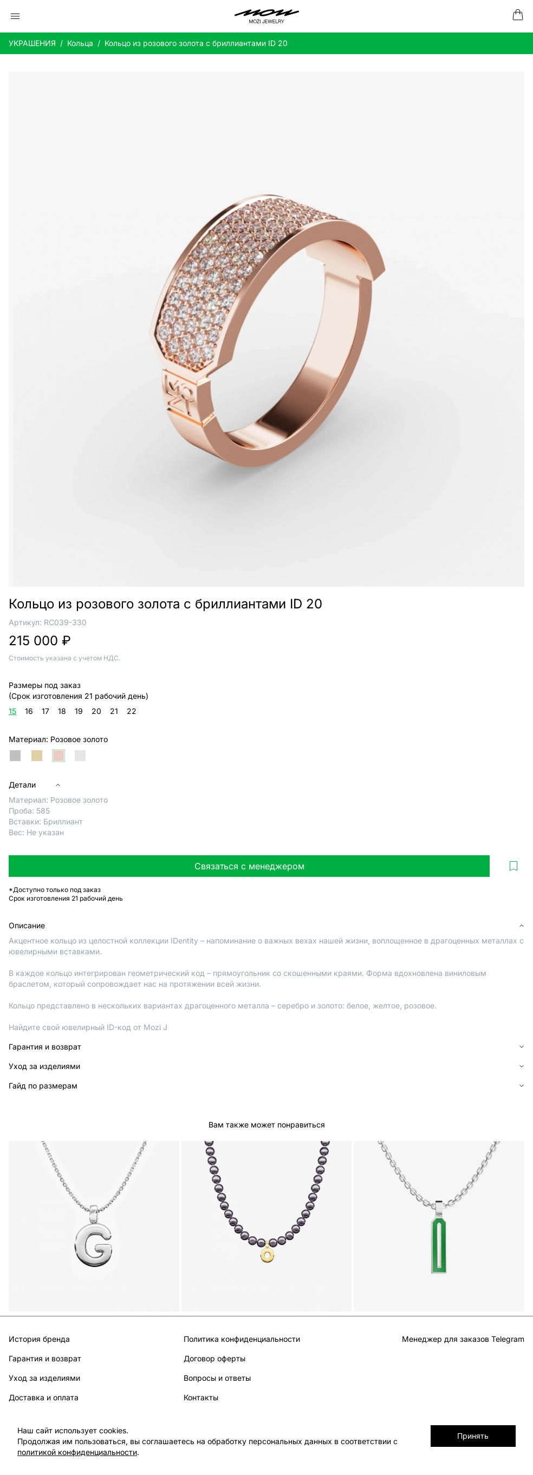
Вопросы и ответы (217, 1377)
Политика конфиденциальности (242, 1338)
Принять (473, 1435)
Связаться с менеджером (249, 866)
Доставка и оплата (44, 1397)
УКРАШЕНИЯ (32, 43)
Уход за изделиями (44, 1377)
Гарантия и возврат (45, 1358)
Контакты (201, 1397)
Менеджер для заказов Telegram (463, 1338)
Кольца (80, 43)
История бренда (39, 1338)
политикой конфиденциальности (77, 1452)
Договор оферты (214, 1358)
